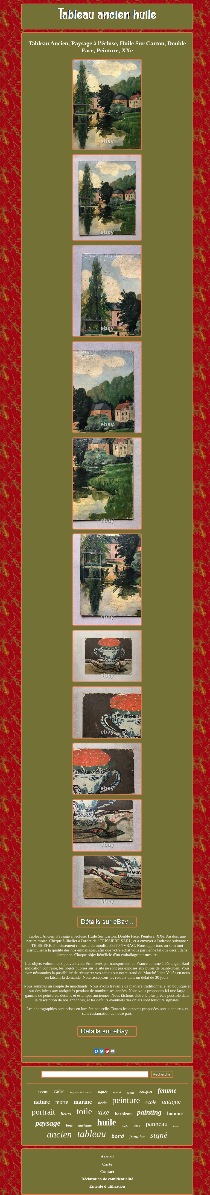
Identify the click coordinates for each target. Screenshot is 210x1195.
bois (69, 1125)
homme (175, 1113)
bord (117, 1137)
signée (103, 1092)
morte (61, 1102)
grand (117, 1092)
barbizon (123, 1114)
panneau (157, 1123)
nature (42, 1101)
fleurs (65, 1114)
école (125, 1126)
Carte (107, 1164)
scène (43, 1091)
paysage (47, 1123)
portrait (43, 1111)
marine (83, 1101)
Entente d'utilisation (107, 1186)
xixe (103, 1112)
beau (136, 1125)
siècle (102, 1103)
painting (149, 1112)
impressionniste (81, 1092)
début (130, 1092)
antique (171, 1101)
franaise (137, 1136)
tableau (91, 1134)
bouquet (145, 1092)
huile (106, 1122)
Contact (107, 1171)
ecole (150, 1102)
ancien (59, 1134)
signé (158, 1134)
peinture (126, 1100)
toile (84, 1111)
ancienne (85, 1125)
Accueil (107, 1157)
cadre (59, 1091)
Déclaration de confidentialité (107, 1179)
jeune (176, 1126)
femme (167, 1090)
